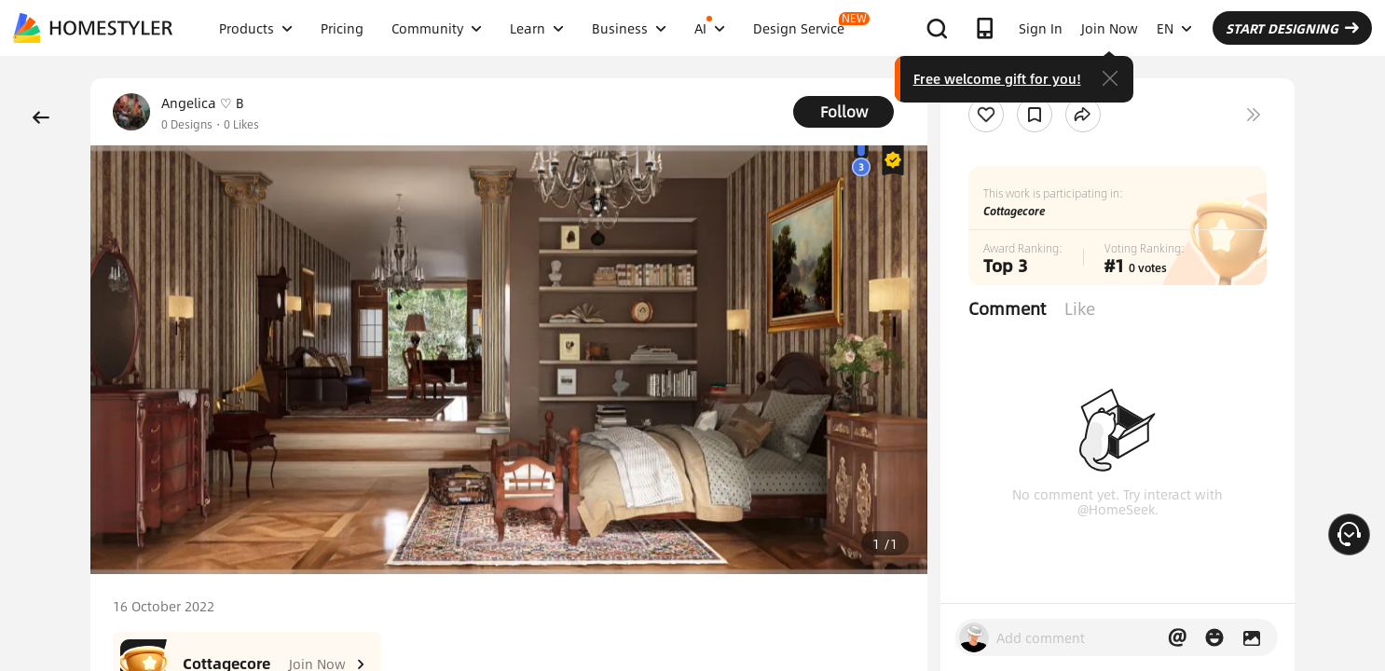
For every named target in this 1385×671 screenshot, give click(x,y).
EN (1174, 28)
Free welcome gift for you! (997, 78)
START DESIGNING (1292, 28)
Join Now (1109, 28)
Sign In (1041, 28)
